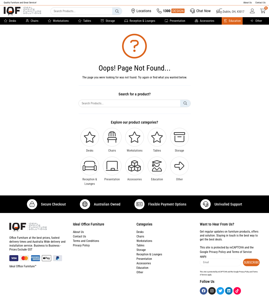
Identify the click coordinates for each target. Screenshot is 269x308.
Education (232, 21)
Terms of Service (242, 256)
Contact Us (260, 2)
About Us (247, 2)
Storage (107, 21)
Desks (10, 21)
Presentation (175, 21)
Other (256, 21)
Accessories (204, 21)
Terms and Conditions (86, 245)
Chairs (31, 21)
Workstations (58, 21)
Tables (84, 21)
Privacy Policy (81, 249)
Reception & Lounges (139, 21)
